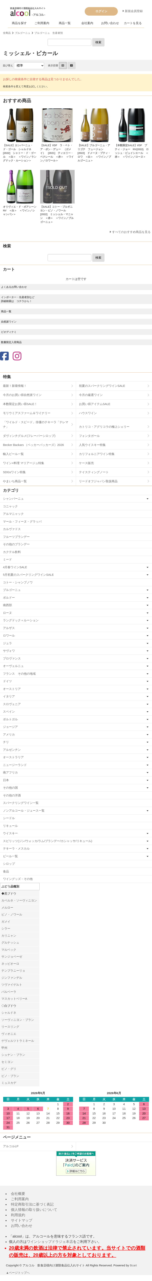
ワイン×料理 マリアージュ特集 (23, 463)
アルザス (9, 628)
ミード (7, 559)
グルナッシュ (10, 942)
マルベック (8, 949)
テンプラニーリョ (13, 970)
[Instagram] (17, 356)
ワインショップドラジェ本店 (50, 1242)
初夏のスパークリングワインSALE (102, 385)
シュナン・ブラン (13, 1054)
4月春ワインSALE (15, 567)
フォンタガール (89, 435)
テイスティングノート (94, 472)
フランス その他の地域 (19, 673)
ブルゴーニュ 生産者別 (48, 32)
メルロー (7, 907)
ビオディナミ (8, 332)
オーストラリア (13, 757)
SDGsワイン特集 (14, 472)
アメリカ (9, 734)
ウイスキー (10, 833)
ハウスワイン (88, 413)
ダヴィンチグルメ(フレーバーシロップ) (29, 435)
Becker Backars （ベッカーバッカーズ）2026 (33, 444)
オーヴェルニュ (13, 666)
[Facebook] (4, 356)
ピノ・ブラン (10, 1076)
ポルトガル (10, 719)
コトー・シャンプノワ (18, 582)
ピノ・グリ (8, 1068)
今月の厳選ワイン (91, 395)
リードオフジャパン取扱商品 (98, 481)
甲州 (4, 1047)
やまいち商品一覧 (15, 481)
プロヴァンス (12, 658)
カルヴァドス (12, 529)
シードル (9, 818)
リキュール (10, 825)
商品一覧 (65, 23)
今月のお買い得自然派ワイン (22, 395)
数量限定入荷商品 (11, 342)
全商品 (7, 32)
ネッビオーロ (10, 963)
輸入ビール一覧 (13, 454)
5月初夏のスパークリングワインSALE (28, 574)
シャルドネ (8, 1012)
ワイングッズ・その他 (18, 879)
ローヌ (7, 612)
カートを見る (133, 23)
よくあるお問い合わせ (14, 286)
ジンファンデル (11, 977)
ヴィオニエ (8, 1033)
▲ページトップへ (18, 1272)
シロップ (9, 863)
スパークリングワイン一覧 (21, 802)
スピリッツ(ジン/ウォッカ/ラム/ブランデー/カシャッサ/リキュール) (47, 841)
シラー (5, 928)
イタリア (9, 696)
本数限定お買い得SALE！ (20, 404)
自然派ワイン (8, 321)
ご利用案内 (41, 23)
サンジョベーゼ (11, 956)
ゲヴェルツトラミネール (17, 1040)
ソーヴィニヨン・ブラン (17, 1019)
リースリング (10, 1026)
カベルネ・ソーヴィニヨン (19, 900)
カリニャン (8, 935)
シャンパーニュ (13, 498)
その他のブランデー (16, 544)
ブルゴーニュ (22, 32)
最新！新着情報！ (15, 385)
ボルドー (9, 597)
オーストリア (12, 688)
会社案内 (87, 23)
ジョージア (10, 726)
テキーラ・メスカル (16, 848)
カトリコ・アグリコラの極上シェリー (104, 426)
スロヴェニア (12, 704)
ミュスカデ (8, 1082)
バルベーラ (8, 991)
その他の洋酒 (12, 795)
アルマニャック (13, 513)
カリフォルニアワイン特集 (97, 454)
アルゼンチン (12, 749)
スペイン (9, 711)
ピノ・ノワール (11, 914)
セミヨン (7, 1061)
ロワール (9, 635)
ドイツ (7, 681)
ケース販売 (86, 463)
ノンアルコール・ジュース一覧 (24, 810)
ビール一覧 (10, 856)
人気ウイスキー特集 (92, 444)
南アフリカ (10, 772)
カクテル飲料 (12, 552)
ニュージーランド (15, 765)
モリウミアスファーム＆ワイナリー (26, 413)
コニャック (10, 506)
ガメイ (5, 921)
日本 (6, 780)
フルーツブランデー (16, 536)
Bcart (133, 1265)
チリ (6, 742)
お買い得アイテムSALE (94, 404)
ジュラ (7, 643)
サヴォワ (9, 650)
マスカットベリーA (14, 998)
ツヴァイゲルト (11, 984)
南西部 (7, 605)
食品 (6, 871)
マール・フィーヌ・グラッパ (22, 521)
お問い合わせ (110, 23)
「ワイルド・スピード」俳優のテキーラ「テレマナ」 (35, 424)
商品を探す (19, 23)
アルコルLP (10, 1146)
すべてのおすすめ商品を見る (131, 232)
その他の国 (10, 787)
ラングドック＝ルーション (21, 620)
